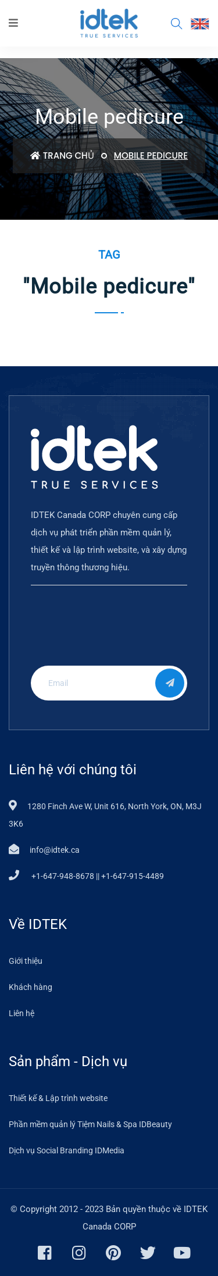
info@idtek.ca (55, 850)
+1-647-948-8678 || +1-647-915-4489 (97, 876)
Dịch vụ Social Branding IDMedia (66, 1150)
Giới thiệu (25, 961)
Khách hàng (30, 987)
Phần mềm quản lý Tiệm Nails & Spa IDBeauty (90, 1124)
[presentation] (107, 633)
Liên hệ (21, 1013)
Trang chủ (62, 155)
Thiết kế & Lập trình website (58, 1098)
